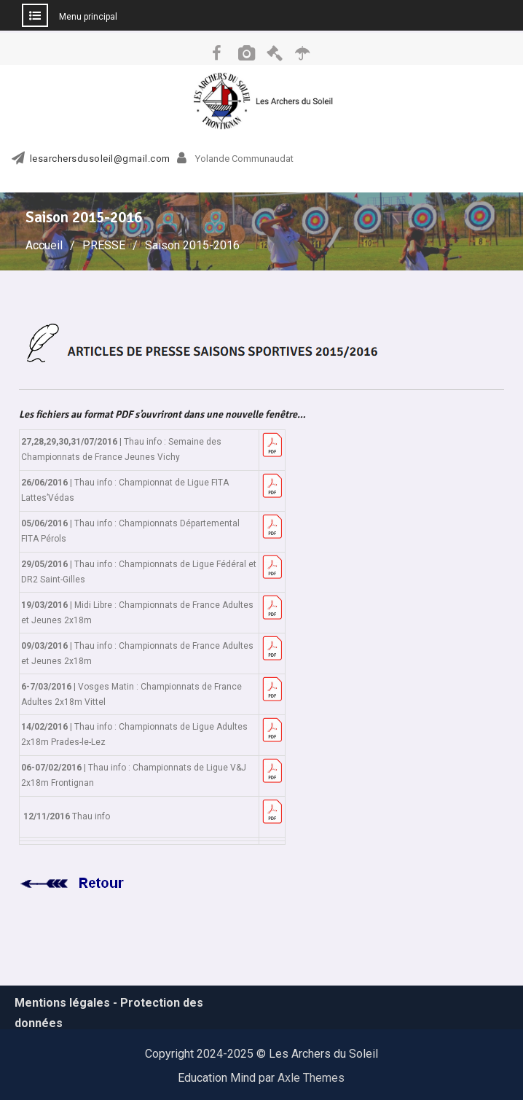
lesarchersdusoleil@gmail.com (100, 159)
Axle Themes (311, 1078)
